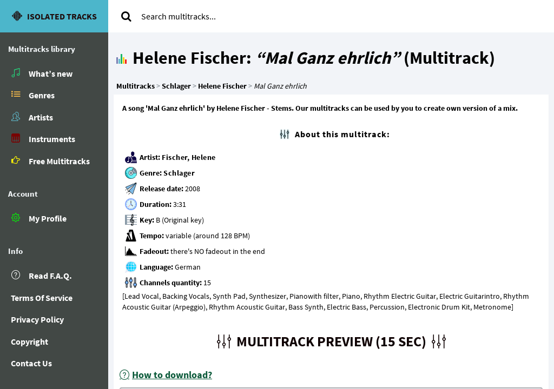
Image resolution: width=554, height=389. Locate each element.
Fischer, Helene (189, 157)
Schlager (179, 173)
